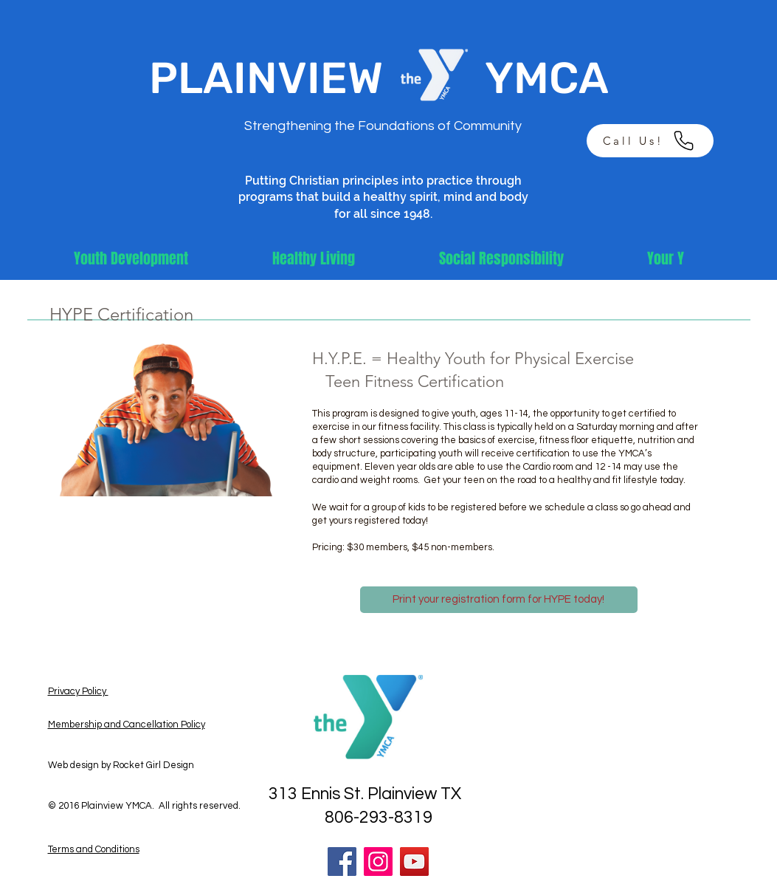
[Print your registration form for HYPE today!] (499, 599)
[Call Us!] (650, 140)
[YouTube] (414, 861)
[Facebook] (342, 861)
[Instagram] (378, 861)
